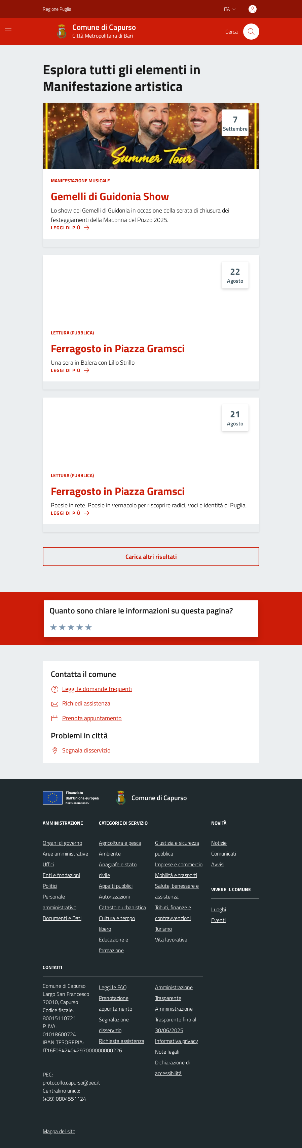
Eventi (218, 920)
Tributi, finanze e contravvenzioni (173, 912)
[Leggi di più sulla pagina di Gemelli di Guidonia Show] (70, 228)
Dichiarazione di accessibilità (172, 1067)
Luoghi (218, 909)
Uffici (48, 864)
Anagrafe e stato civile (118, 869)
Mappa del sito (59, 1131)
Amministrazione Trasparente (174, 992)
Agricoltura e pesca (120, 843)
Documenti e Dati (62, 918)
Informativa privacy (176, 1041)
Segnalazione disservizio (114, 1024)
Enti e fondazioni (61, 875)
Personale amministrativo (59, 901)
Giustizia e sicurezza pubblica (177, 848)
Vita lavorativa (171, 939)
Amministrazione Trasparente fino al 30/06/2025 (175, 1019)
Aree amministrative (65, 853)
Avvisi (217, 864)
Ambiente (110, 853)
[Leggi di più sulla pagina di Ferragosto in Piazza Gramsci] (70, 370)
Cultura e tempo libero (117, 923)
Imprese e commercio (178, 864)
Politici (50, 886)
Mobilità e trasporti (176, 875)
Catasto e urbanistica (122, 907)
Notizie (219, 843)
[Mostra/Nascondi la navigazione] (8, 31)
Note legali (167, 1052)
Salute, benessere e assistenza (177, 891)
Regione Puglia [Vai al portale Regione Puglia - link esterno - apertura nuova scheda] (57, 8)
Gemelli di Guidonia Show (110, 196)
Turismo (163, 929)
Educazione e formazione (113, 944)
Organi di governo (62, 843)
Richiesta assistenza (121, 1041)
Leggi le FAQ (113, 987)
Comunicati (223, 853)
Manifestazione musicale (80, 180)
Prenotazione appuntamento (115, 1003)
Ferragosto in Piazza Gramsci (118, 348)
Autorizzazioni (114, 896)
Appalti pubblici (116, 886)
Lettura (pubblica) (72, 332)
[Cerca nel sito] (251, 32)
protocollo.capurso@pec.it (71, 1082)
